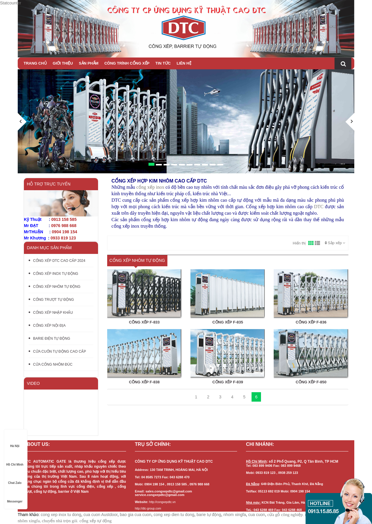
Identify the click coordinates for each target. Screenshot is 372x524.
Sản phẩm (89, 63)
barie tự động (209, 514)
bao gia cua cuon (135, 514)
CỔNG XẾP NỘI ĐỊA (47, 325)
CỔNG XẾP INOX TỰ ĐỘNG (53, 274)
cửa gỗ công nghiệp (285, 514)
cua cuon (256, 514)
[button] (22, 143)
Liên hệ (184, 63)
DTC (319, 206)
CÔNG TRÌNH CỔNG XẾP (126, 63)
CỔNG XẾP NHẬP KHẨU (51, 313)
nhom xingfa (234, 514)
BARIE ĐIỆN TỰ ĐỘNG (49, 338)
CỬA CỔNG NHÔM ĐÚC (50, 364)
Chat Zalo (15, 477)
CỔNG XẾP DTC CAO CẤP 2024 (57, 261)
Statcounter (10, 3)
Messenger (14, 496)
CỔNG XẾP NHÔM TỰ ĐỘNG (54, 287)
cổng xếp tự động (95, 520)
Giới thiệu (63, 63)
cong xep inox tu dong (61, 514)
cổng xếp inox (150, 187)
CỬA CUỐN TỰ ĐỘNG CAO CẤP (57, 351)
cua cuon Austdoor (101, 514)
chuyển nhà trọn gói (59, 520)
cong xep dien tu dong (174, 514)
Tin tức (163, 63)
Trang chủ (35, 63)
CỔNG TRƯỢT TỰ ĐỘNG (51, 300)
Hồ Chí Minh (14, 459)
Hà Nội (14, 440)
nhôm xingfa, (29, 520)
